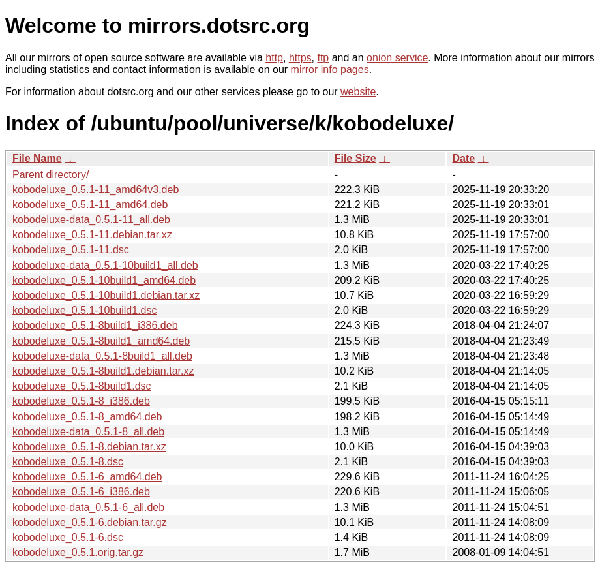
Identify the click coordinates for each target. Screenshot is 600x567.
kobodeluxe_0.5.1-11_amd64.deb (90, 204)
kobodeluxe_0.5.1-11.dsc (70, 249)
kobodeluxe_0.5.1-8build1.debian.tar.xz (103, 370)
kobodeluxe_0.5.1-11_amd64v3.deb (95, 189)
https (300, 57)
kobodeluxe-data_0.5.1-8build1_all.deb (102, 355)
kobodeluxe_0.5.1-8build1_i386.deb (95, 325)
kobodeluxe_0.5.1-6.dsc (67, 537)
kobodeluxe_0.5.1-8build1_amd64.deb (101, 340)
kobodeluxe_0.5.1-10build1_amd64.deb (104, 280)
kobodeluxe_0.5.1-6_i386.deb (81, 491)
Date (463, 158)
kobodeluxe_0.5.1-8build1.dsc (81, 385)
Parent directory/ (50, 174)
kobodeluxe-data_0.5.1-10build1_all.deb (105, 265)
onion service (397, 57)
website (358, 91)
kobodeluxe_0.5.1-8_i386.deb (81, 400)
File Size (355, 158)
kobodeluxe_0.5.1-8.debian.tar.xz (89, 446)
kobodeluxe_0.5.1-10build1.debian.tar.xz (106, 295)
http (274, 57)
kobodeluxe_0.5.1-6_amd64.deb (87, 476)
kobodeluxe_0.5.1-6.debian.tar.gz (89, 522)
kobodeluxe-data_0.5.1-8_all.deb (88, 431)
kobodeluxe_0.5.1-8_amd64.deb (87, 416)
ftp (323, 57)
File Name (37, 158)
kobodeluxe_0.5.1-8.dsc (67, 461)
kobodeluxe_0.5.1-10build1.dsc (84, 310)
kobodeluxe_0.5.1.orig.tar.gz (77, 552)
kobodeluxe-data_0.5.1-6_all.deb (88, 507)
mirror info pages (330, 69)
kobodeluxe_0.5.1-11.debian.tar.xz (92, 234)
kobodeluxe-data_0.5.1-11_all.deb (91, 219)
